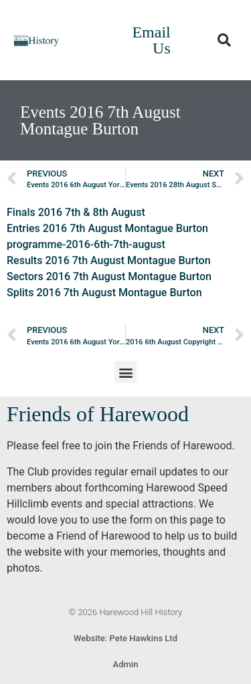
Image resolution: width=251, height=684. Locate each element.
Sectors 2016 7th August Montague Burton (109, 276)
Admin (126, 664)
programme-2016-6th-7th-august (86, 244)
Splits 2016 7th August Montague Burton (104, 292)
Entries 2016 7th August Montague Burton (107, 228)
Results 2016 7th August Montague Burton (109, 260)
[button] (224, 40)
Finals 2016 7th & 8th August (76, 212)
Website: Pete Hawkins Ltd (125, 638)
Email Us (151, 40)
